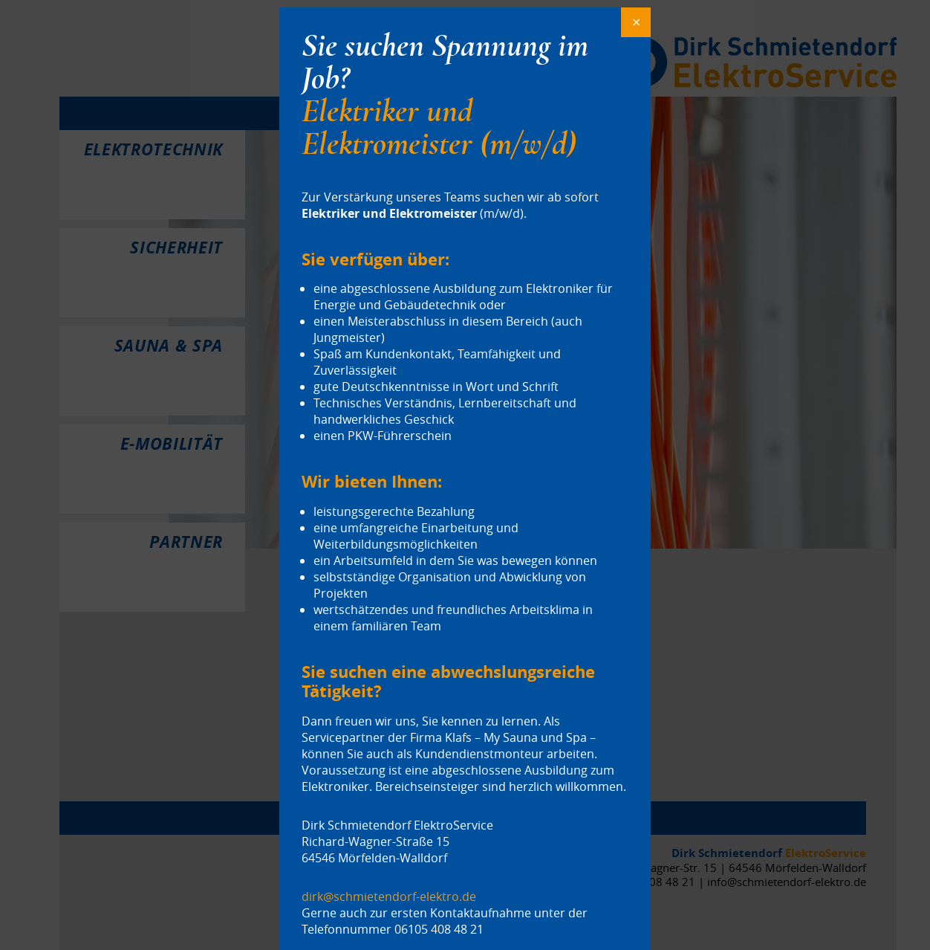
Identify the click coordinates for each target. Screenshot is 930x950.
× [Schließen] (636, 22)
